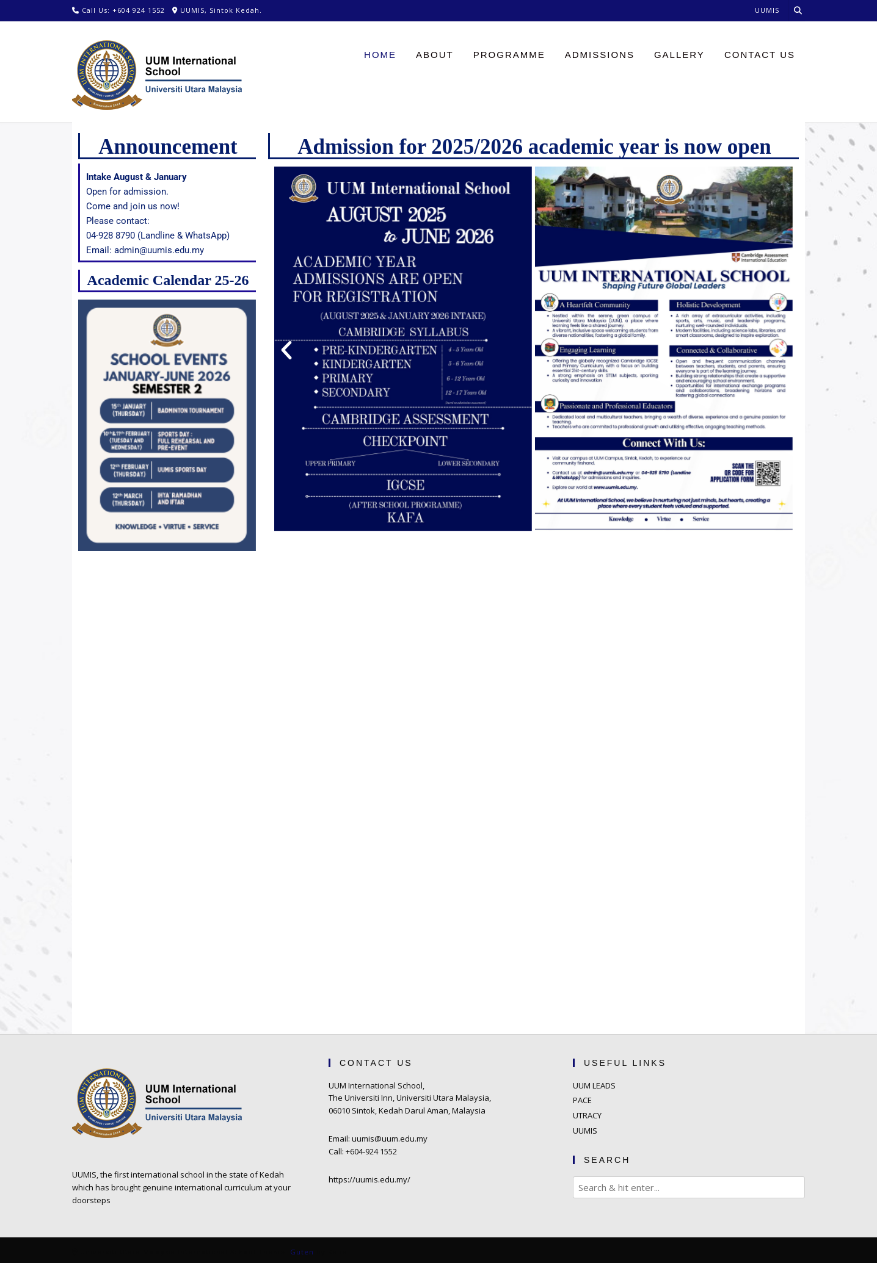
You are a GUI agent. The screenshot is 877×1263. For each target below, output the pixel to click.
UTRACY (587, 1115)
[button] (286, 350)
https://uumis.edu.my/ (369, 1179)
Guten (302, 1251)
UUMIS (585, 1130)
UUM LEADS (594, 1085)
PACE (582, 1100)
